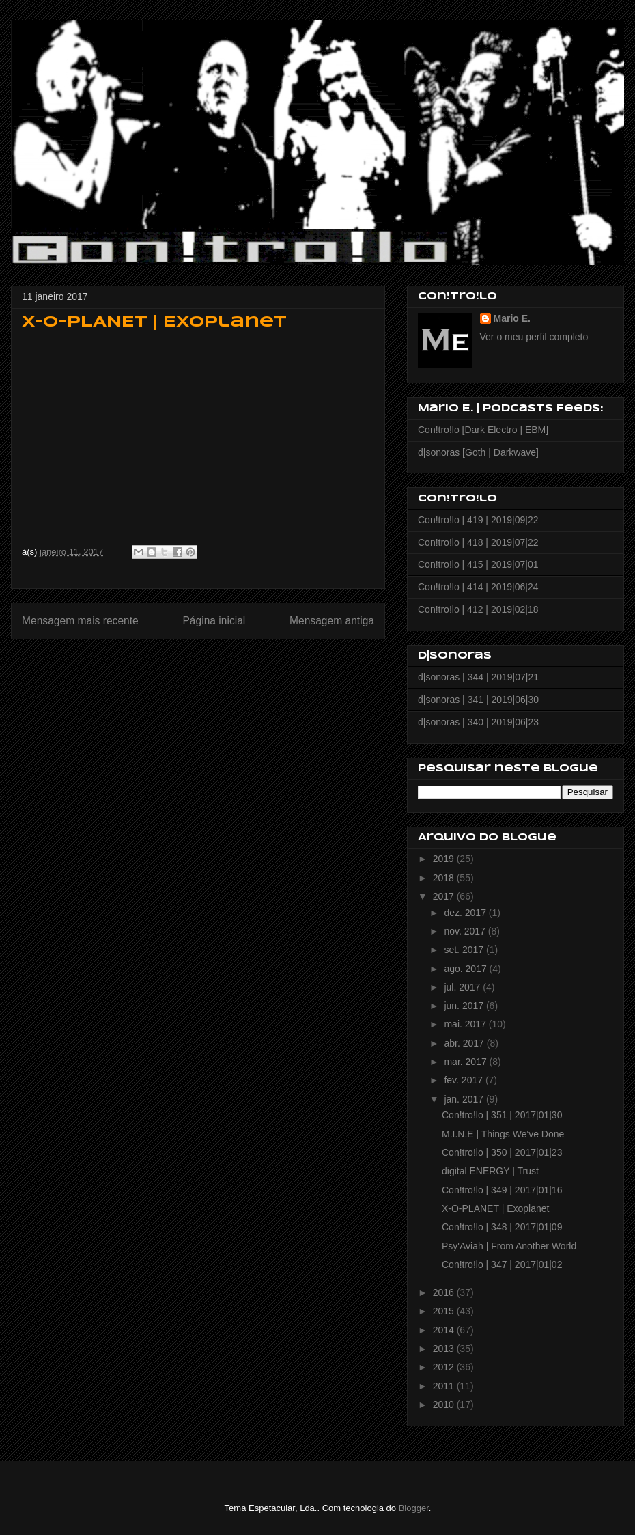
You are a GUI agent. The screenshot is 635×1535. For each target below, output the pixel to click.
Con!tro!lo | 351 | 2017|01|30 (502, 1114)
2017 (445, 896)
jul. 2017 (463, 987)
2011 (445, 1386)
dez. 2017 (466, 912)
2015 (445, 1310)
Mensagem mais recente (80, 620)
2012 (445, 1366)
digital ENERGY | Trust (490, 1170)
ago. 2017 (466, 968)
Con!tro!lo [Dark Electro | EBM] (483, 429)
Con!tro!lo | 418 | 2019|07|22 (478, 542)
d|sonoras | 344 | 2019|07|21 (478, 677)
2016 (445, 1292)
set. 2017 (465, 949)
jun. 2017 (465, 1005)
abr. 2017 (465, 1043)
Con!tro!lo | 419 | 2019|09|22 (478, 519)
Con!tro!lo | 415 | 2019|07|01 (478, 564)
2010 (445, 1404)
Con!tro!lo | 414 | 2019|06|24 (478, 586)
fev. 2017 (464, 1080)
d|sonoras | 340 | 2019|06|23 (478, 722)
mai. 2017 (466, 1024)
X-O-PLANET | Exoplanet (495, 1208)
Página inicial (213, 620)
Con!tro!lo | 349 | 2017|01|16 (502, 1190)
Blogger (414, 1508)
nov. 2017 (466, 931)
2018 (445, 877)
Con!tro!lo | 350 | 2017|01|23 (502, 1152)
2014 (445, 1330)
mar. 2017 (466, 1061)
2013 (445, 1348)
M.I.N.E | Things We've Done (503, 1134)
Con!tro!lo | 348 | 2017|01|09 (502, 1226)
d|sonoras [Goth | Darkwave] (478, 452)
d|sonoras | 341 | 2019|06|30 (478, 699)
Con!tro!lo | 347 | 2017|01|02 (502, 1264)
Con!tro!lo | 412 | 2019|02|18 (478, 609)
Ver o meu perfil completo (534, 336)
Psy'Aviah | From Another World (509, 1246)
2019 (445, 858)
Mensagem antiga (332, 620)
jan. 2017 (465, 1099)
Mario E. (512, 318)
